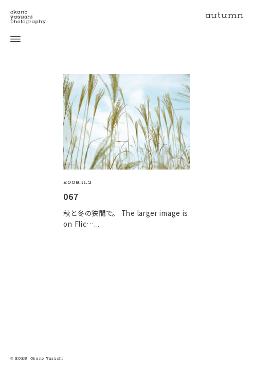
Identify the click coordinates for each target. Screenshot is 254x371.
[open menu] (10, 39)
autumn (224, 15)
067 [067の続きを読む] (70, 196)
